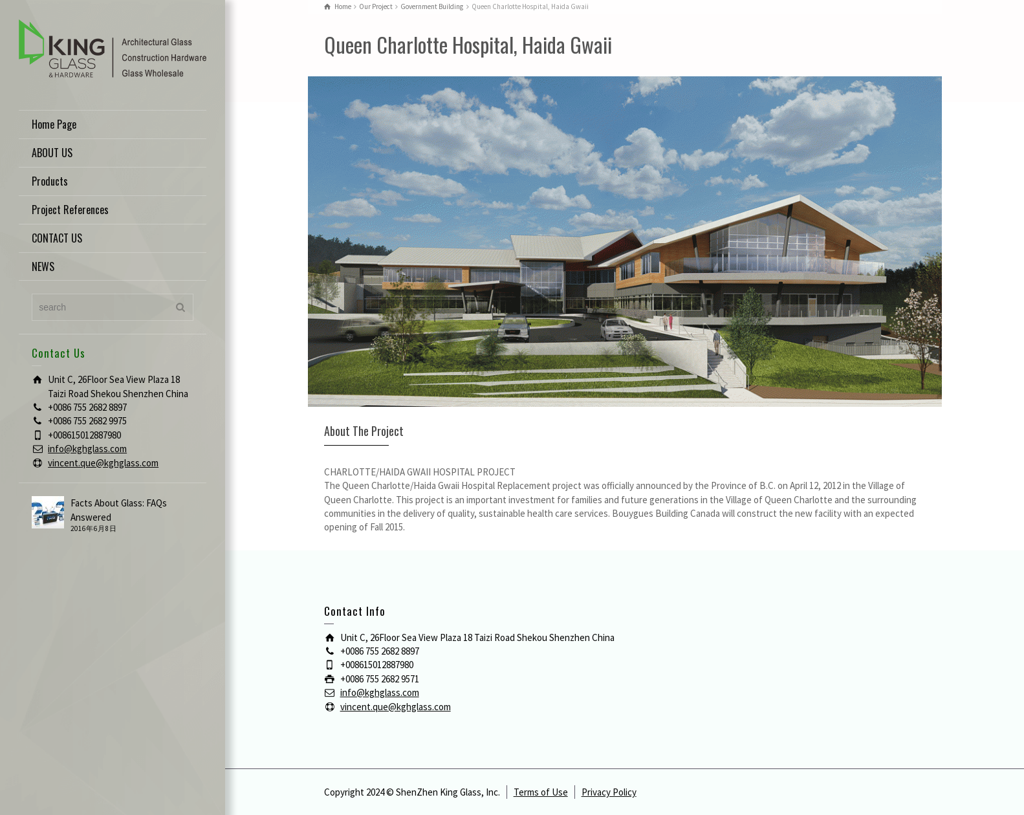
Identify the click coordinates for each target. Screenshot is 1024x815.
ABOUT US (52, 152)
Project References (70, 209)
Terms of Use (541, 792)
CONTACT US (57, 238)
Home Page (54, 124)
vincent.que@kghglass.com (103, 463)
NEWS (43, 266)
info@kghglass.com (87, 448)
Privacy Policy (609, 792)
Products (50, 181)
